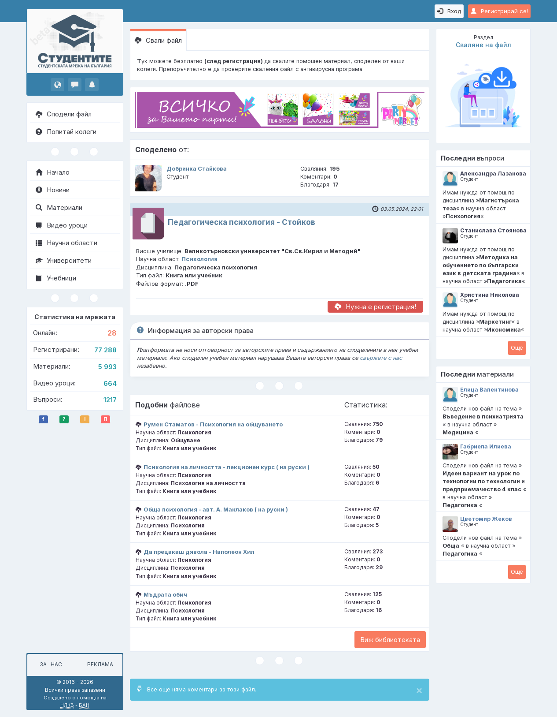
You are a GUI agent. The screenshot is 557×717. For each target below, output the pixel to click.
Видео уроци (62, 225)
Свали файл (158, 40)
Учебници (56, 278)
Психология (199, 258)
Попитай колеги (66, 131)
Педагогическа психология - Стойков (241, 222)
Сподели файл (64, 114)
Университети (64, 260)
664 (110, 383)
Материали (59, 207)
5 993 (107, 366)
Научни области (66, 243)
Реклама (100, 664)
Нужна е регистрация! (375, 306)
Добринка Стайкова (196, 168)
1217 (110, 400)
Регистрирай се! (499, 11)
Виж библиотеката (390, 639)
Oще (517, 347)
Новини (53, 190)
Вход (449, 11)
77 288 (105, 350)
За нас (49, 664)
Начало (53, 172)
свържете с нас (381, 358)
